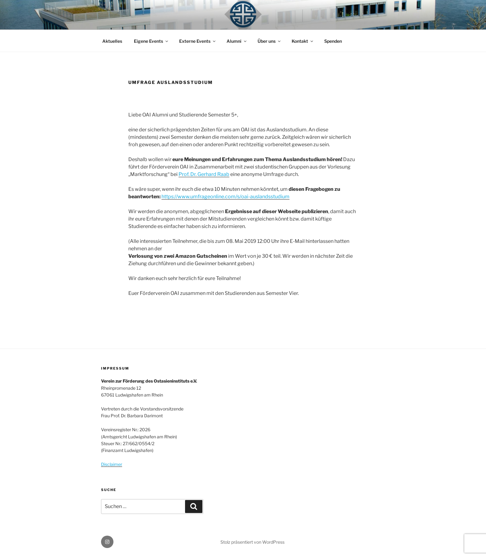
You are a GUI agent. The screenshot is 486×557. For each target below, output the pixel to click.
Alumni (237, 41)
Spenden (333, 41)
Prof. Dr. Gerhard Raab (204, 174)
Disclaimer (111, 464)
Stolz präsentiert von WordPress (252, 542)
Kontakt (303, 41)
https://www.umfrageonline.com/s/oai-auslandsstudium (225, 197)
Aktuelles (112, 41)
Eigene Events (151, 41)
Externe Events (197, 41)
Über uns (269, 41)
